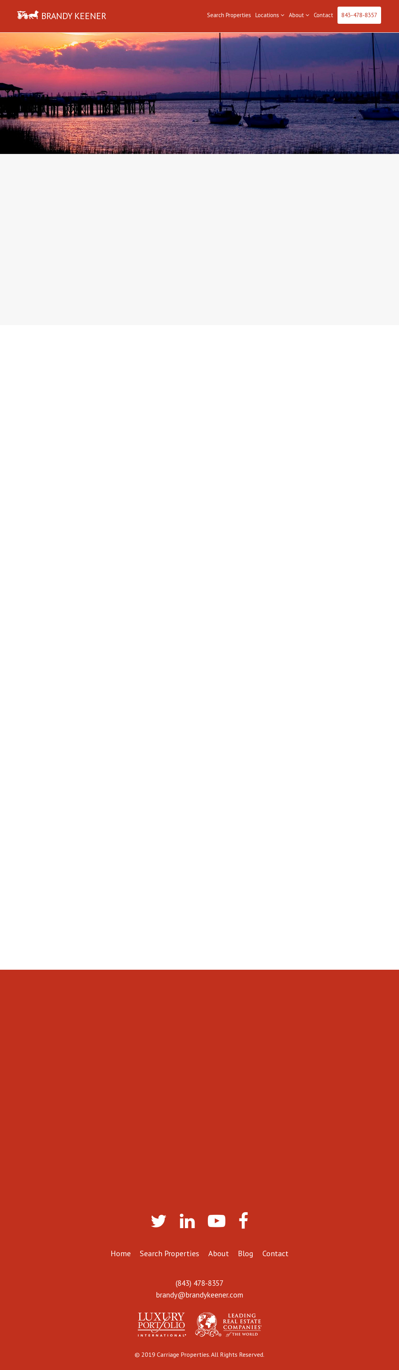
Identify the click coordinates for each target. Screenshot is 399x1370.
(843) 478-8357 (199, 1283)
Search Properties (229, 15)
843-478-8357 (359, 15)
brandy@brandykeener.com (199, 1294)
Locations (270, 15)
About (299, 15)
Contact (323, 15)
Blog (245, 1253)
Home (121, 1253)
